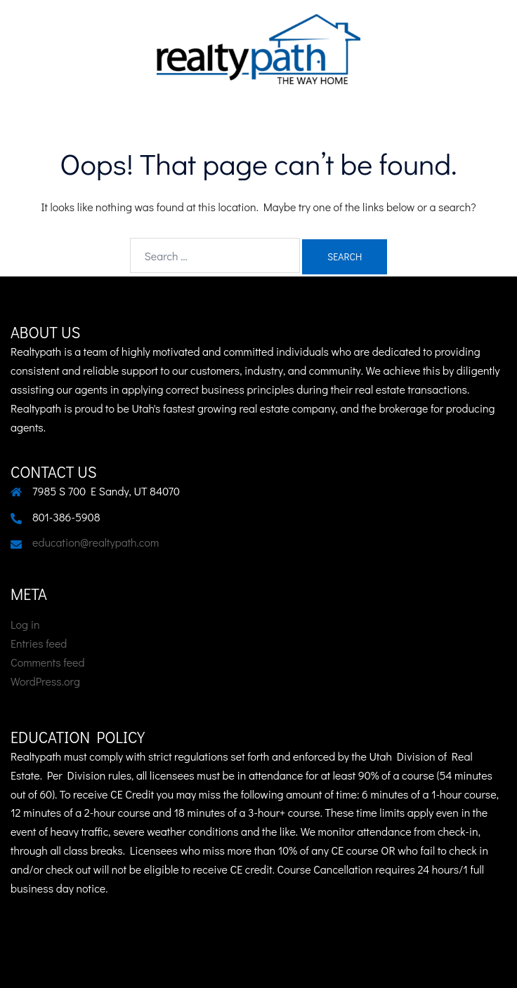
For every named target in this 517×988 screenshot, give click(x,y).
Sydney (423, 963)
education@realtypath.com (95, 542)
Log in (25, 624)
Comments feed (47, 662)
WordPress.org (45, 681)
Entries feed (39, 643)
